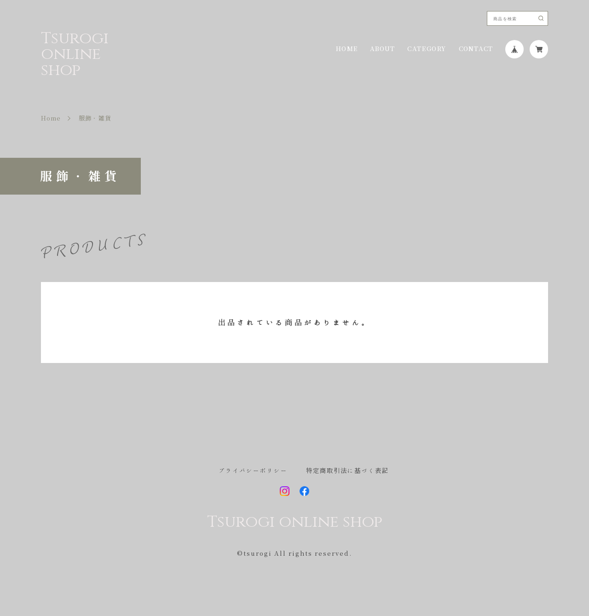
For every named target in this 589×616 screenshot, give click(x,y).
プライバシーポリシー (253, 471)
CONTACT (476, 49)
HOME (347, 49)
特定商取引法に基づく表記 (347, 471)
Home (51, 118)
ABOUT (382, 49)
